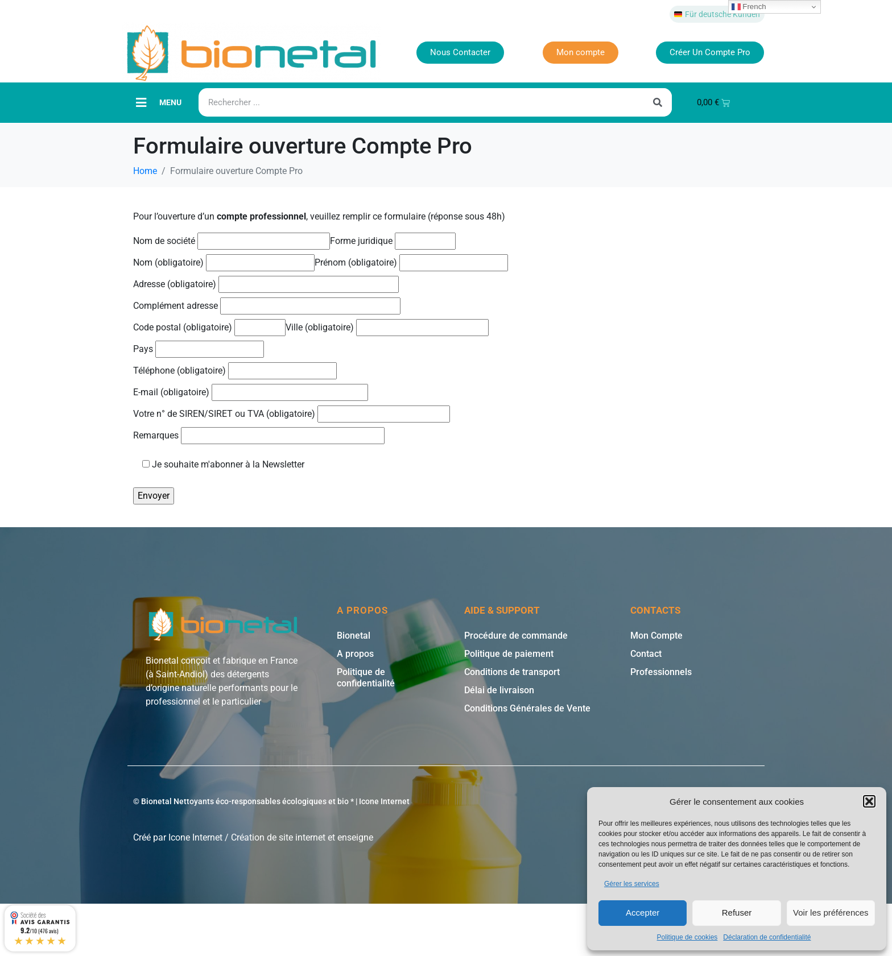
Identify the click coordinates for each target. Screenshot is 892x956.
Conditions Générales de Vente (527, 708)
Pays (198, 349)
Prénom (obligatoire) (411, 262)
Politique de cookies (687, 937)
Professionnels (661, 672)
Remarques (259, 435)
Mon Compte (656, 635)
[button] (869, 801)
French (749, 6)
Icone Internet (195, 837)
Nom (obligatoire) (224, 262)
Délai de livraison (499, 690)
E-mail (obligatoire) (250, 392)
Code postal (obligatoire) (209, 327)
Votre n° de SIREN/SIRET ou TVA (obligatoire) (291, 413)
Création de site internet (278, 837)
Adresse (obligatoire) (266, 284)
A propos (355, 653)
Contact (646, 653)
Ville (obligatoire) (387, 327)
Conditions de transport (512, 672)
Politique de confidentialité (366, 678)
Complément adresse (266, 305)
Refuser (737, 912)
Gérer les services (631, 884)
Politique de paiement (509, 653)
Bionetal (353, 635)
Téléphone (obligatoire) (235, 370)
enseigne (355, 837)
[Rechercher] (657, 102)
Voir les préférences (831, 912)
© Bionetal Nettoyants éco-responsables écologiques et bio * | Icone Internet (271, 801)
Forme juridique (393, 240)
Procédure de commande (516, 635)
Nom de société (231, 240)
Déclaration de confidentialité (767, 937)
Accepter (642, 912)
